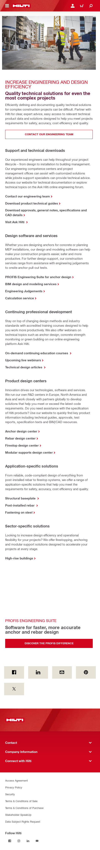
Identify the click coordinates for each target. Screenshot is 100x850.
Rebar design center (20, 438)
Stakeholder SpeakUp (18, 814)
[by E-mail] (62, 672)
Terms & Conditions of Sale (21, 801)
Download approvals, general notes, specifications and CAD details (46, 212)
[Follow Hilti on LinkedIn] (28, 840)
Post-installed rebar (20, 505)
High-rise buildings (19, 558)
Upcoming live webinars (23, 360)
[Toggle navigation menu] (7, 5)
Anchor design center (21, 431)
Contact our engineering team (27, 196)
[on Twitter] (14, 689)
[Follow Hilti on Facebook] (9, 840)
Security (10, 794)
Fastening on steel (19, 512)
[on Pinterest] (86, 672)
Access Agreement (16, 780)
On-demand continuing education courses (37, 353)
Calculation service (19, 298)
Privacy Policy (13, 787)
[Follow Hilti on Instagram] (18, 840)
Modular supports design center (29, 452)
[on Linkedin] (38, 672)
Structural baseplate (20, 498)
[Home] (21, 6)
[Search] (90, 5)
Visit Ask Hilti (15, 222)
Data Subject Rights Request (22, 821)
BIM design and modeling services (31, 284)
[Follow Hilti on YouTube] (37, 840)
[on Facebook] (14, 672)
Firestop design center (22, 445)
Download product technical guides (31, 203)
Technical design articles (24, 367)
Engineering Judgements (23, 291)
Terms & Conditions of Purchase (24, 807)
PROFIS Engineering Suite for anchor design (38, 277)
